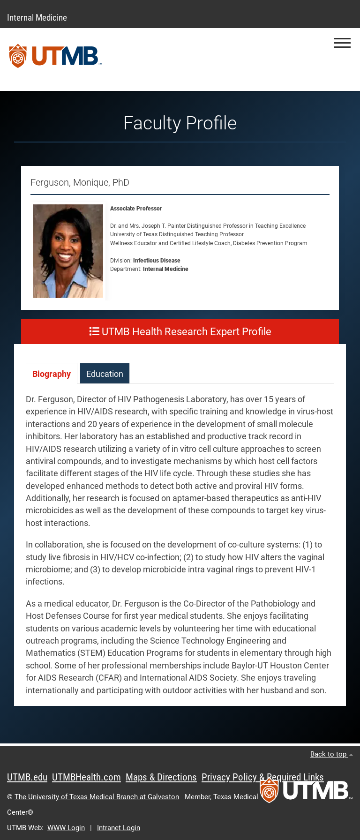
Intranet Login (118, 828)
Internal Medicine (37, 17)
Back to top (331, 754)
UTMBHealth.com (86, 777)
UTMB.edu (27, 777)
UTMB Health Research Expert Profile (180, 332)
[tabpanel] (180, 549)
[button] (342, 43)
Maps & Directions (161, 777)
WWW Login (66, 828)
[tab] (51, 373)
